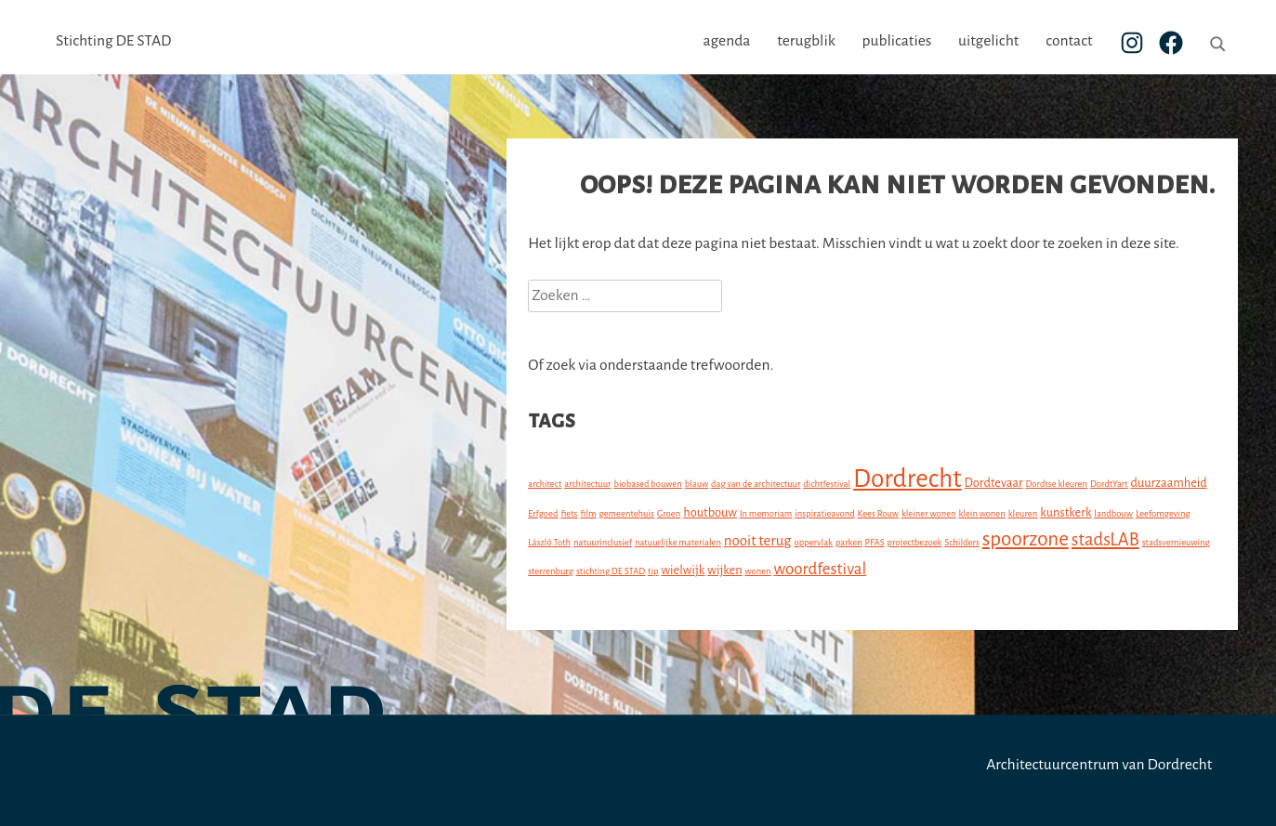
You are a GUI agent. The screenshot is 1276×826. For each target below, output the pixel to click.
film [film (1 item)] (588, 513)
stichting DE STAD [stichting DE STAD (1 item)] (610, 571)
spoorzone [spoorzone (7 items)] (1025, 539)
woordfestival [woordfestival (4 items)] (820, 569)
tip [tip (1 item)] (653, 571)
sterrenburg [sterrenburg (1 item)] (550, 571)
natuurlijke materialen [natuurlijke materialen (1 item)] (678, 542)
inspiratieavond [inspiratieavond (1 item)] (824, 513)
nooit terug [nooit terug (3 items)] (758, 540)
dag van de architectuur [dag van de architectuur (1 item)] (755, 484)
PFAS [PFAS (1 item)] (875, 542)
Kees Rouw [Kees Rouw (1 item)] (878, 513)
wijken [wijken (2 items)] (724, 570)
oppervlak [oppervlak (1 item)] (813, 542)
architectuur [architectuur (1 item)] (587, 484)
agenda (726, 41)
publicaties (896, 41)
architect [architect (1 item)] (544, 484)
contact (1069, 41)
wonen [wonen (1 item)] (758, 571)
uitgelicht (988, 41)
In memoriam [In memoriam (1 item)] (766, 513)
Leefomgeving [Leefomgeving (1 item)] (1163, 513)
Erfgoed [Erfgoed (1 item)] (543, 513)
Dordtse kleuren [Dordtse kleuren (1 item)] (1056, 484)
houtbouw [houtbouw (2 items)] (710, 512)
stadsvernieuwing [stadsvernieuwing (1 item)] (1176, 542)
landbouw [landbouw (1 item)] (1113, 513)
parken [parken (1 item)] (848, 542)
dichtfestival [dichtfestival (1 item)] (826, 484)
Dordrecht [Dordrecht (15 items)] (907, 478)
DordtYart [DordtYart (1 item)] (1109, 484)
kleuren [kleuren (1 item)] (1023, 513)
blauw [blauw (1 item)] (697, 484)
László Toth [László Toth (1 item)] (549, 542)
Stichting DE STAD (113, 41)
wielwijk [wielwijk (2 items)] (682, 570)
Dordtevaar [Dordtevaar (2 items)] (994, 483)
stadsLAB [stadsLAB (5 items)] (1105, 540)
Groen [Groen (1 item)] (668, 513)
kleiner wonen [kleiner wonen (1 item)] (928, 513)
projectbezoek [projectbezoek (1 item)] (915, 542)
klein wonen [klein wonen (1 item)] (981, 513)
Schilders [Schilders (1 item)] (962, 542)
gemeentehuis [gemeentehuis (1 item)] (626, 513)
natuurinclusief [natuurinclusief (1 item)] (602, 542)
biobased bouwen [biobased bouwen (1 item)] (647, 484)
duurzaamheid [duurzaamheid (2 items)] (1168, 483)
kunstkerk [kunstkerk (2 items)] (1065, 512)
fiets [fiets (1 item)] (568, 513)
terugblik (806, 41)
